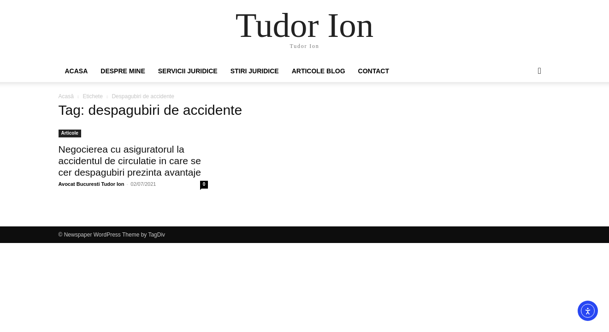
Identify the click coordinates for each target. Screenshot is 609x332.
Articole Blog (318, 71)
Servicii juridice (188, 71)
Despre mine (123, 71)
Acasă (66, 96)
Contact (373, 71)
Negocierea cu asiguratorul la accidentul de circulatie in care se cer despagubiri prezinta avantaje (130, 161)
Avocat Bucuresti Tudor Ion (91, 184)
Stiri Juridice (255, 71)
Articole (69, 133)
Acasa (76, 71)
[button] (540, 71)
